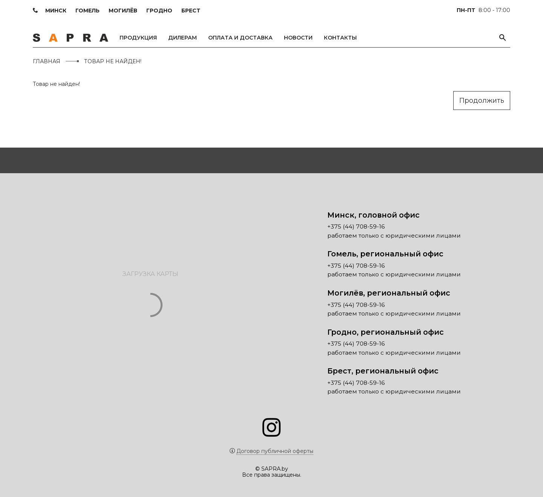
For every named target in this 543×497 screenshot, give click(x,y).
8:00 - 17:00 (483, 10)
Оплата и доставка (240, 37)
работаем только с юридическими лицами (394, 235)
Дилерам (182, 37)
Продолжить (481, 100)
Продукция (138, 37)
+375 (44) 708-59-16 (356, 226)
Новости (298, 37)
